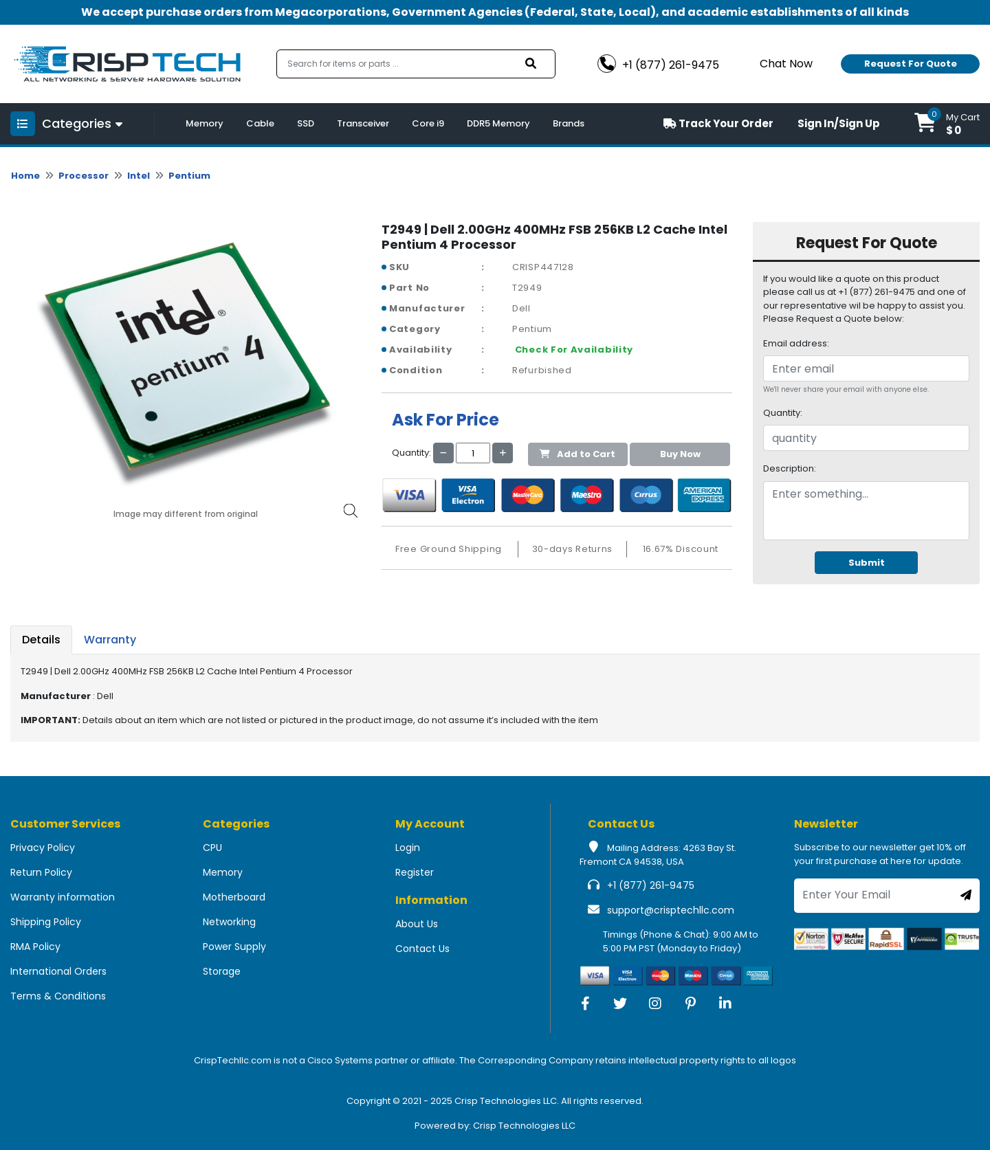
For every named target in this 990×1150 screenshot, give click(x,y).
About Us (416, 924)
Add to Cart (577, 454)
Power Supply (234, 946)
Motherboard (234, 897)
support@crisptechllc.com (670, 910)
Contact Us (422, 948)
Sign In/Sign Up (839, 123)
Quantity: (782, 412)
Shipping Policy (45, 922)
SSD (305, 123)
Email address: (796, 343)
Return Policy (41, 872)
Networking (229, 922)
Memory (204, 123)
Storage (222, 971)
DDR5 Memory (498, 123)
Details (41, 640)
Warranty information (62, 897)
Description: (789, 468)
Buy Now (680, 454)
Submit (866, 562)
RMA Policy (35, 946)
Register (414, 872)
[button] (947, 123)
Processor (83, 175)
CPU (212, 847)
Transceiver (363, 123)
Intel (138, 175)
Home (25, 175)
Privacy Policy (42, 847)
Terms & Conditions (58, 996)
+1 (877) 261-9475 (650, 885)
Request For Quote (910, 63)
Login (407, 847)
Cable (260, 123)
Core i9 (428, 123)
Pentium (189, 175)
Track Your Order (718, 123)
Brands (568, 123)
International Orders (58, 971)
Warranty (110, 640)
